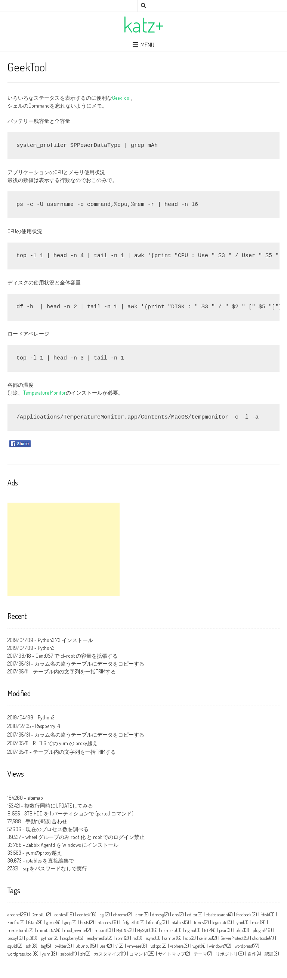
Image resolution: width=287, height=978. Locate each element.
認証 (269, 954)
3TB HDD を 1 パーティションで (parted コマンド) (78, 813)
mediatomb (17, 930)
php (239, 930)
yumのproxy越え (44, 852)
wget (196, 946)
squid (12, 946)
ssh (28, 946)
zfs (82, 954)
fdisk (264, 914)
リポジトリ (227, 954)
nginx (190, 930)
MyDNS (122, 930)
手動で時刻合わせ (46, 821)
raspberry (70, 938)
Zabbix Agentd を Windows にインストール (72, 845)
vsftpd (156, 946)
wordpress (243, 946)
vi (116, 946)
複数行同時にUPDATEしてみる (58, 805)
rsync (150, 938)
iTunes (198, 922)
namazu (168, 930)
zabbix (66, 954)
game (51, 922)
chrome (120, 914)
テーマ (200, 954)
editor (192, 914)
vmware (134, 946)
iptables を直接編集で (50, 860)
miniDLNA (46, 930)
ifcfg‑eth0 (130, 922)
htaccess (105, 922)
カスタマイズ (107, 954)
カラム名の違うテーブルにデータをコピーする (89, 663)
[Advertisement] (63, 549)
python (47, 938)
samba (170, 938)
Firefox (13, 922)
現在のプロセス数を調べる (57, 829)
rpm (120, 938)
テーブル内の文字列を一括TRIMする (74, 671)
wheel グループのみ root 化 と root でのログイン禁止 (85, 837)
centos (60, 914)
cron (140, 914)
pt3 (29, 938)
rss (134, 938)
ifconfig (154, 922)
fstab (32, 922)
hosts (84, 922)
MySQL (143, 930)
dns (175, 914)
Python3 (46, 648)
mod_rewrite (75, 930)
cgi (102, 914)
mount (101, 930)
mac (256, 922)
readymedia (97, 938)
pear (222, 930)
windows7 (217, 946)
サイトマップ (171, 954)
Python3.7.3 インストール (65, 640)
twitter (61, 946)
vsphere (176, 946)
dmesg (158, 914)
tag (43, 946)
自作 (251, 954)
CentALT (38, 914)
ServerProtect (232, 938)
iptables (177, 922)
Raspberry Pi (47, 726)
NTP (207, 930)
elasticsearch (217, 914)
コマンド (138, 954)
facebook (243, 914)
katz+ (143, 24)
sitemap (35, 798)
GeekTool (121, 98)
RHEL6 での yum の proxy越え (65, 743)
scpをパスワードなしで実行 (55, 868)
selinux (205, 938)
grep (67, 922)
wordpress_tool (20, 954)
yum (46, 954)
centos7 (83, 914)
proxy (12, 938)
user (103, 946)
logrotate (219, 922)
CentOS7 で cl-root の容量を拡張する (77, 655)
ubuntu (82, 946)
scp (188, 938)
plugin (258, 930)
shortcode (260, 938)
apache (13, 914)
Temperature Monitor (44, 392)
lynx (239, 922)
